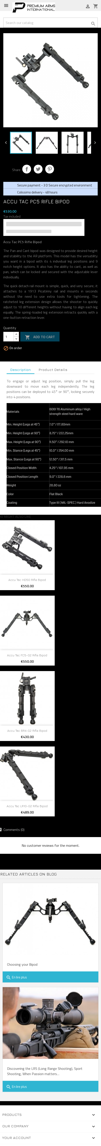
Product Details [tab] (53, 370)
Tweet (38, 169)
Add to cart (40, 337)
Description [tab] (20, 370)
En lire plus (16, 977)
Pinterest (49, 169)
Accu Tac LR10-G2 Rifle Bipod (27, 806)
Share (26, 169)
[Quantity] (8, 336)
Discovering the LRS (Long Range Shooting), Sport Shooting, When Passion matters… (44, 1065)
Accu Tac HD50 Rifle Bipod (27, 580)
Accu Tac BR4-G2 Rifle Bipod (27, 730)
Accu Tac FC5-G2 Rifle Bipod (27, 655)
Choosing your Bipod (22, 964)
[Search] (50, 23)
